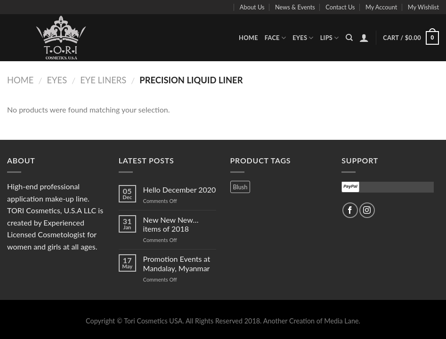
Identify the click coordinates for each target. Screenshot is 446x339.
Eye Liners (103, 80)
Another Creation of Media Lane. (311, 321)
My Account (381, 7)
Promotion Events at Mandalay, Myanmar (177, 263)
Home (248, 37)
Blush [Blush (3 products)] (240, 187)
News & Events (295, 7)
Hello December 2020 (179, 189)
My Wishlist (423, 7)
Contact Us (340, 7)
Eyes (303, 37)
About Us (252, 7)
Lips (329, 37)
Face (275, 37)
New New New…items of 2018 (171, 224)
